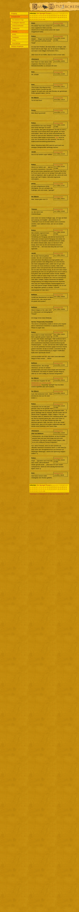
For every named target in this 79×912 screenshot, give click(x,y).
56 (36, 19)
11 (65, 13)
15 (34, 15)
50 (62, 17)
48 (58, 17)
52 (66, 17)
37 (38, 17)
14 (32, 15)
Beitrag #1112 (58, 458)
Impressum (33, 494)
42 (47, 17)
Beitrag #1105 (58, 307)
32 (66, 15)
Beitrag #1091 (58, 59)
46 (55, 17)
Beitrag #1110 (58, 404)
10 (63, 13)
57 (38, 19)
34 (32, 17)
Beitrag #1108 (58, 378)
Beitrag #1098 (58, 165)
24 (51, 15)
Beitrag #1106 (58, 332)
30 (62, 15)
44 (51, 17)
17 (38, 15)
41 (45, 17)
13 (30, 15)
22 (47, 15)
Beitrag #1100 (58, 197)
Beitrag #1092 (58, 72)
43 (49, 17)
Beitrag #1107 (58, 363)
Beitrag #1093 (58, 85)
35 (34, 17)
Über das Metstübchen (56, 494)
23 (49, 15)
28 (58, 15)
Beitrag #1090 (58, 36)
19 (41, 15)
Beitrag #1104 (58, 295)
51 (64, 17)
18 (39, 15)
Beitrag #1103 (58, 253)
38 (39, 17)
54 (32, 19)
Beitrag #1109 (58, 391)
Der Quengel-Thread (43, 13)
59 (41, 19)
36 (36, 17)
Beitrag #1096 (58, 123)
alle (44, 19)
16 (36, 15)
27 (56, 15)
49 (60, 17)
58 (39, 19)
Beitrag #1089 (58, 23)
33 (30, 17)
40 (43, 17)
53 (30, 19)
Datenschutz (43, 494)
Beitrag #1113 (58, 473)
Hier (57, 137)
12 (66, 13)
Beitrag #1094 (58, 98)
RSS (67, 494)
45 (53, 17)
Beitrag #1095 (58, 110)
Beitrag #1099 (58, 184)
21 (45, 15)
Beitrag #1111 (58, 431)
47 (56, 17)
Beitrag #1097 (58, 152)
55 (34, 19)
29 (60, 15)
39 (41, 17)
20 (43, 15)
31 (64, 15)
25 (53, 15)
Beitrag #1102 (58, 230)
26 (55, 15)
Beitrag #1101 (58, 209)
